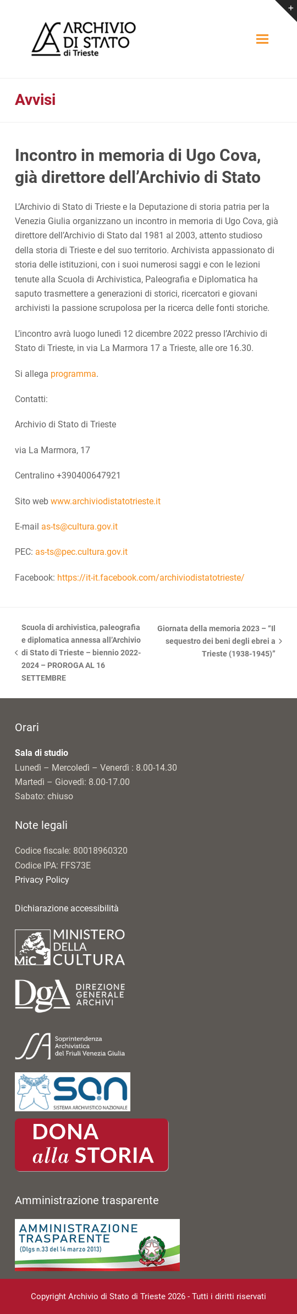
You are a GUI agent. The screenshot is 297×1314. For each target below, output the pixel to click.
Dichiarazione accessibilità (67, 908)
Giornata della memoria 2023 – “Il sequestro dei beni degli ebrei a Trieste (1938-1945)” (219, 642)
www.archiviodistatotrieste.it (106, 501)
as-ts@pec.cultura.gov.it (81, 552)
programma (73, 374)
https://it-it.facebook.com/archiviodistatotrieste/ (151, 577)
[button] (262, 39)
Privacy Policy (42, 880)
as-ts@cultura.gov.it (79, 526)
